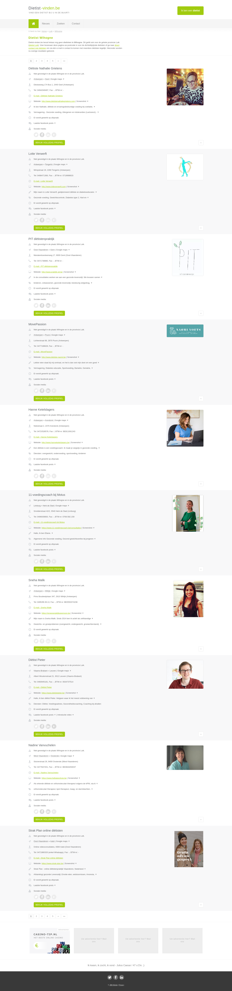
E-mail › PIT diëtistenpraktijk (46, 266)
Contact (76, 23)
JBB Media (113, 985)
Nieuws (46, 23)
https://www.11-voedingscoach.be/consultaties (61, 528)
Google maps (58, 79)
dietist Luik (33, 45)
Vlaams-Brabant (40, 671)
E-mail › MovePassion (43, 352)
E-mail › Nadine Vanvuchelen (46, 773)
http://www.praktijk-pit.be (52, 272)
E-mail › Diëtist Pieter (43, 687)
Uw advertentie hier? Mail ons (94, 940)
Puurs (47, 335)
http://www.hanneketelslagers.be (55, 442)
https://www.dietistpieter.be (53, 693)
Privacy (121, 985)
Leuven (53, 671)
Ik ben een (190, 10)
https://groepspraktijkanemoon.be (56, 613)
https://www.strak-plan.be (52, 863)
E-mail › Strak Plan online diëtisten (48, 858)
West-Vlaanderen (41, 756)
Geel (47, 79)
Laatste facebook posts (45, 123)
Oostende (55, 756)
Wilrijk (47, 591)
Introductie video (65, 715)
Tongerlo (48, 164)
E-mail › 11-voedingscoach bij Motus (49, 522)
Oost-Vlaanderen (41, 250)
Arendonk (49, 420)
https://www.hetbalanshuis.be (54, 778)
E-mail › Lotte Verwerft (43, 181)
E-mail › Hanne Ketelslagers (46, 437)
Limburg (37, 506)
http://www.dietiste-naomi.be (54, 357)
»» (64, 61)
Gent (52, 250)
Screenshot (82, 101)
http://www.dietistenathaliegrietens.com (58, 101)
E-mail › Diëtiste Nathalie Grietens (48, 96)
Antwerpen (38, 79)
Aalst (52, 841)
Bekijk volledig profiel (49, 142)
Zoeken (61, 23)
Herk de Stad (48, 506)
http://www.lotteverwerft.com (54, 186)
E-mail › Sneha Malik (42, 607)
